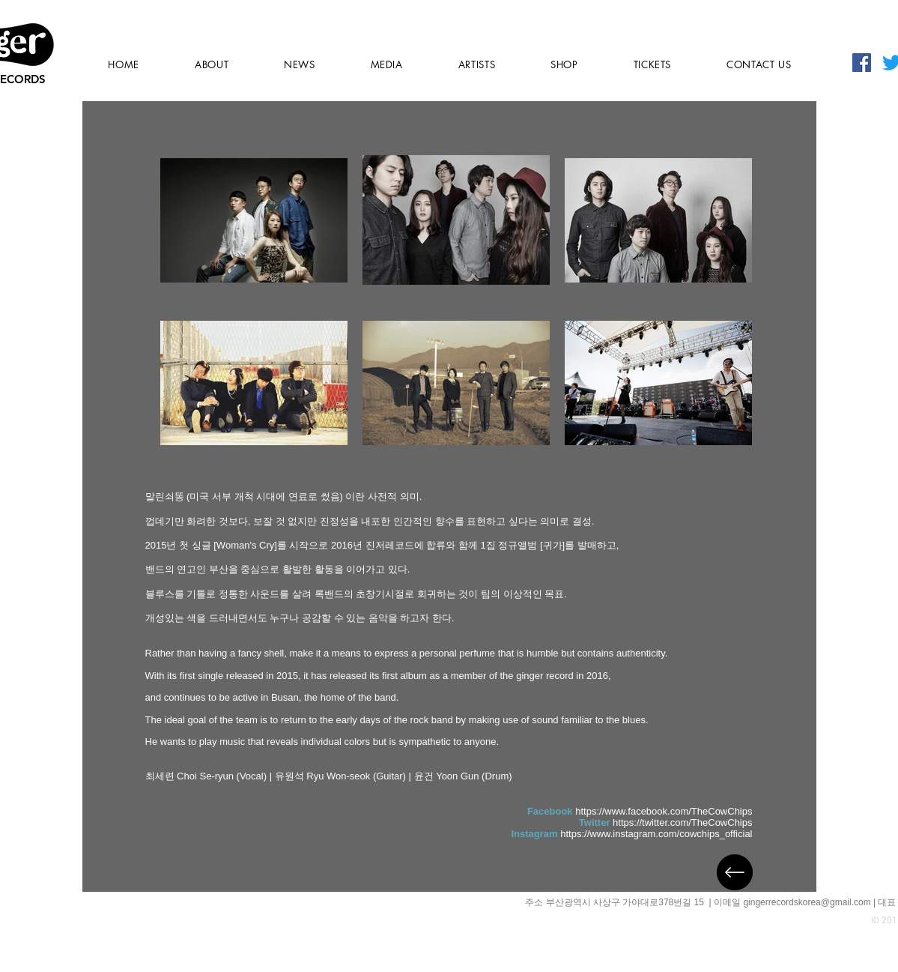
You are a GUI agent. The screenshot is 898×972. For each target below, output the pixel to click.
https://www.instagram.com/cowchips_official (656, 833)
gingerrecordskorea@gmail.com (806, 902)
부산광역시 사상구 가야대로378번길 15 (626, 902)
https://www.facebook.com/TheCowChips (663, 811)
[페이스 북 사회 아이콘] (861, 62)
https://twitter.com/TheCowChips (682, 822)
